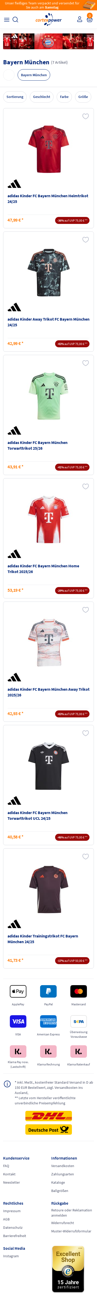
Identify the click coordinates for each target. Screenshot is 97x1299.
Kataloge (58, 1182)
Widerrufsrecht (62, 1222)
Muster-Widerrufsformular (71, 1231)
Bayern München (34, 75)
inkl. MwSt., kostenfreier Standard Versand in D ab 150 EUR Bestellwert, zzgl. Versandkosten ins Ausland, (54, 1087)
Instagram (11, 1256)
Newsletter (11, 1182)
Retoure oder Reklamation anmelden (71, 1213)
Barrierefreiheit (14, 1235)
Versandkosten (62, 1165)
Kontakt (9, 1174)
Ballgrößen (59, 1190)
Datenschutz (13, 1227)
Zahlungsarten (62, 1174)
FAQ (6, 1165)
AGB (6, 1219)
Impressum (12, 1211)
